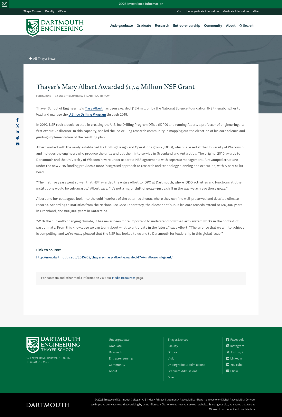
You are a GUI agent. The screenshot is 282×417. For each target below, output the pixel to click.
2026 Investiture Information (141, 4)
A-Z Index (148, 400)
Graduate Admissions (236, 11)
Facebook (235, 339)
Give (255, 11)
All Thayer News (42, 58)
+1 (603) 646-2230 (37, 362)
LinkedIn (234, 358)
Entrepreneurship (186, 25)
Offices (62, 11)
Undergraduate (121, 25)
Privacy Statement (167, 400)
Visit (180, 11)
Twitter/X (234, 352)
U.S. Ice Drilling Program (87, 114)
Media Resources (124, 278)
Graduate (144, 25)
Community (213, 25)
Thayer (32, 11)
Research (162, 25)
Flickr (232, 371)
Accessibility (187, 400)
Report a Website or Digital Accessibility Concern (226, 400)
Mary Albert (94, 108)
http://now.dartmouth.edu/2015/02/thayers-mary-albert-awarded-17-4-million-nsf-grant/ (104, 257)
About (231, 25)
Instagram (235, 346)
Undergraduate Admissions (202, 11)
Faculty (49, 11)
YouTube (234, 365)
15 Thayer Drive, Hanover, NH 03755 (48, 358)
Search (247, 25)
